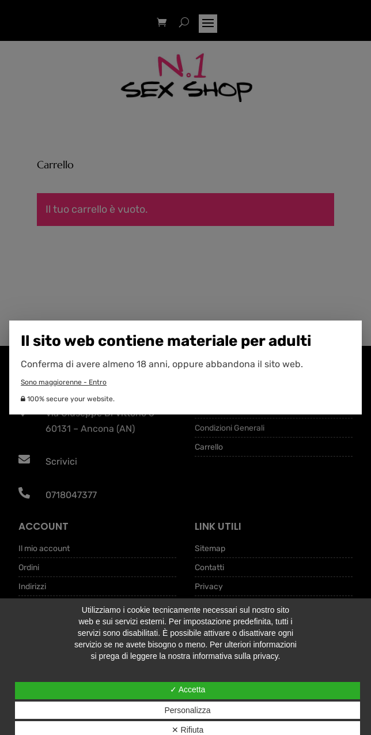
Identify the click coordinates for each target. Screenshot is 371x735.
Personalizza (187, 710)
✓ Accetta (188, 689)
